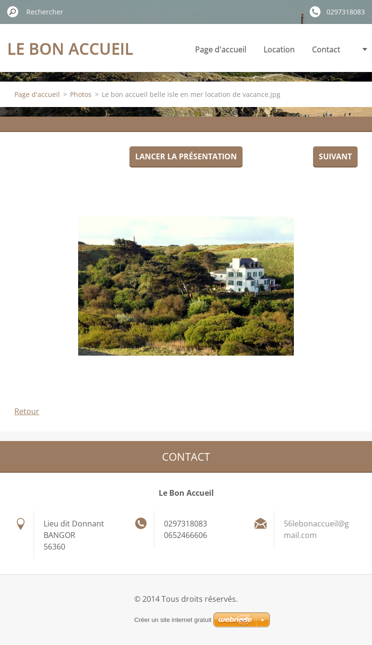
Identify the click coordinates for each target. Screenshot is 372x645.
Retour (26, 411)
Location (279, 49)
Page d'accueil (220, 49)
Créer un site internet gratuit (172, 619)
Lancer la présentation (186, 156)
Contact (326, 49)
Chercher (13, 11)
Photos (81, 94)
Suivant (335, 156)
